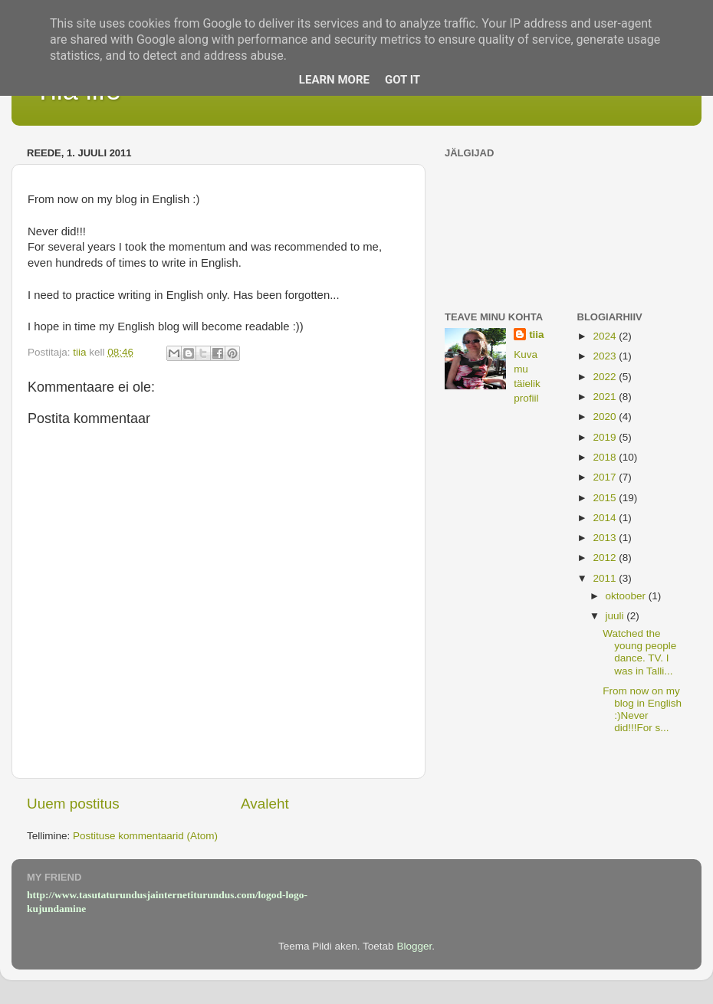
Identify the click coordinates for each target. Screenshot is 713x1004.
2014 (606, 517)
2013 (606, 537)
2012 (606, 557)
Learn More (334, 80)
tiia (536, 334)
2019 (606, 437)
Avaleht (265, 804)
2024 (606, 336)
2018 (606, 457)
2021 (606, 396)
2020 (606, 416)
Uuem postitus (73, 804)
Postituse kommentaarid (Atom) (145, 836)
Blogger (414, 946)
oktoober (627, 596)
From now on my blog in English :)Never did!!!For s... (642, 709)
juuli (616, 616)
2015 (606, 498)
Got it (402, 80)
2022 (606, 376)
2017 (606, 477)
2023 (606, 356)
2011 (606, 578)
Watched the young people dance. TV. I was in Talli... (639, 652)
